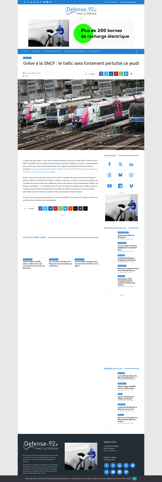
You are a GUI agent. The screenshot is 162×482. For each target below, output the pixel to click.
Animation (121, 255)
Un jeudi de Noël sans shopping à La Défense (127, 259)
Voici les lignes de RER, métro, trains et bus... (127, 387)
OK (135, 478)
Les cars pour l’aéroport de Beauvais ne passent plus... (127, 248)
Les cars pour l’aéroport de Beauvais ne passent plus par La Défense (60, 264)
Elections (121, 276)
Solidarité (121, 404)
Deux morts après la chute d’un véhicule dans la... (128, 269)
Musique (121, 415)
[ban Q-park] (121, 207)
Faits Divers (122, 265)
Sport (120, 394)
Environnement (123, 232)
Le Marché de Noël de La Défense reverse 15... (127, 408)
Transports (27, 58)
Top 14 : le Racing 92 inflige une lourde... (126, 398)
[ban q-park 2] (81, 33)
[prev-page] (105, 290)
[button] (136, 51)
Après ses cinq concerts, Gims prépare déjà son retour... (128, 419)
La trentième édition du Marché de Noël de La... (127, 377)
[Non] (159, 479)
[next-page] (108, 290)
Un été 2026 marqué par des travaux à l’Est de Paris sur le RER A (86, 264)
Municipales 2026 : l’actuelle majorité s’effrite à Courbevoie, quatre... (126, 282)
